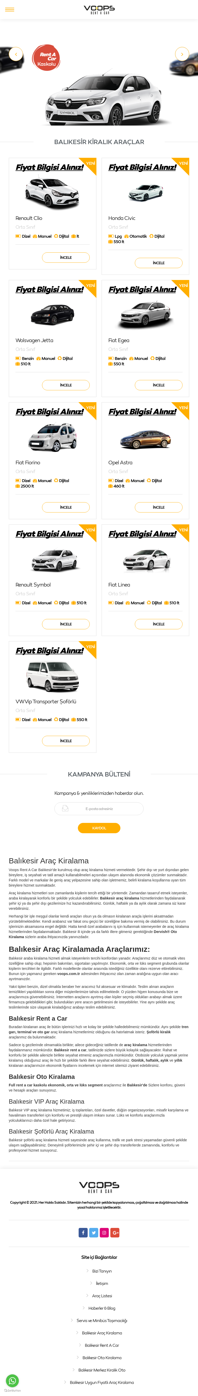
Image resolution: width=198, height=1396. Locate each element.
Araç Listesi (102, 1296)
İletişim (102, 1283)
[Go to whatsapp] (12, 1380)
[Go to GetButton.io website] (12, 1390)
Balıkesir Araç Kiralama (102, 1333)
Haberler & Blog (101, 1308)
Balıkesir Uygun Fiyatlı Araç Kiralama (102, 1382)
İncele (66, 257)
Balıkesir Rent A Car (102, 1345)
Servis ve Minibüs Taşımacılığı (102, 1320)
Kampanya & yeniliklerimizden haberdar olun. (99, 793)
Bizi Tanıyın (102, 1271)
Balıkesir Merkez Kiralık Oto (101, 1370)
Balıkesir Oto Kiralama (101, 1357)
